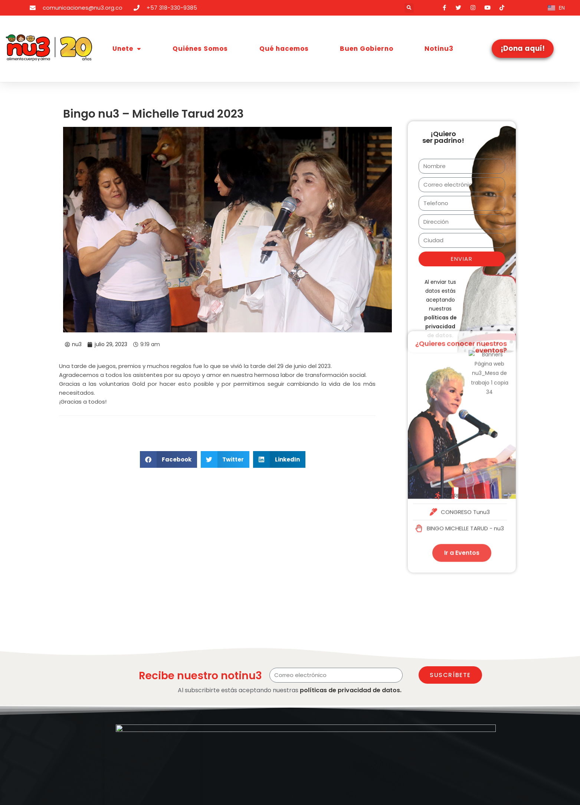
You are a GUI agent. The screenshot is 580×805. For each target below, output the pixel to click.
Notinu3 (439, 48)
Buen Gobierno (366, 48)
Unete (126, 49)
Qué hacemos (284, 48)
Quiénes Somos (200, 48)
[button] (409, 8)
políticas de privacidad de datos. (351, 690)
